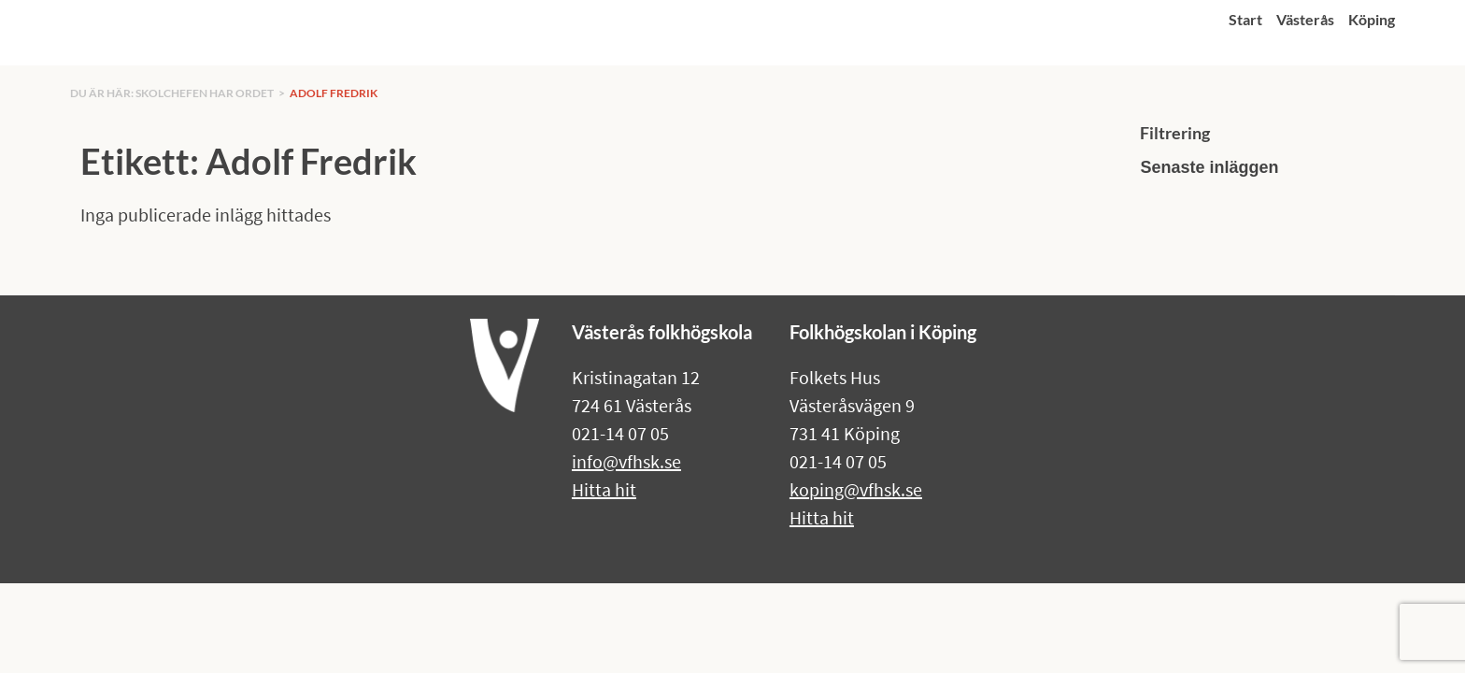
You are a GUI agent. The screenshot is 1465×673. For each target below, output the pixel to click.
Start (1245, 19)
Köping (1371, 19)
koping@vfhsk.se (855, 489)
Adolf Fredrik (333, 93)
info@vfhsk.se (626, 461)
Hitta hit (604, 489)
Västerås (1305, 19)
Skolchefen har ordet (204, 93)
